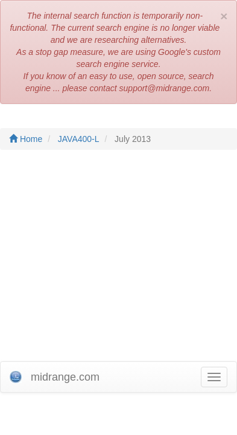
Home (25, 139)
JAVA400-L (79, 139)
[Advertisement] (118, 258)
